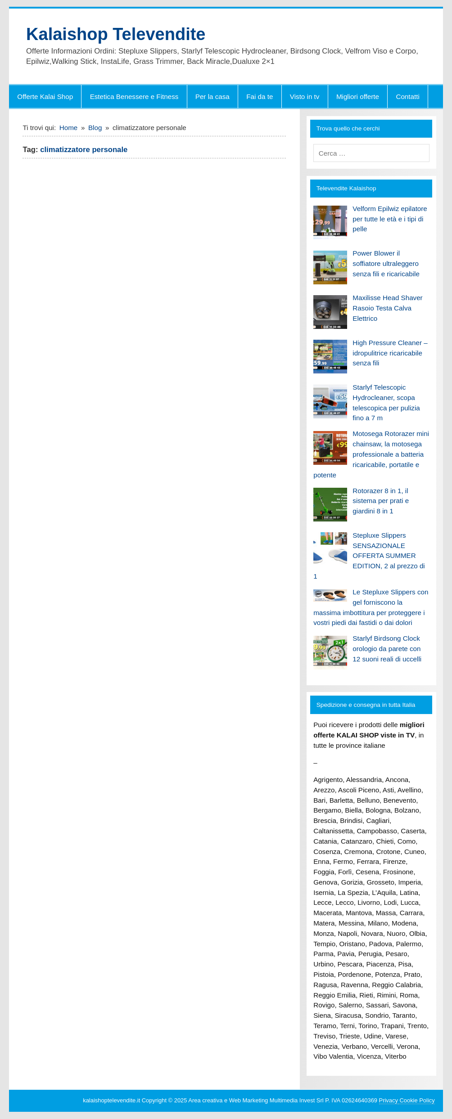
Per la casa (212, 96)
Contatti (407, 96)
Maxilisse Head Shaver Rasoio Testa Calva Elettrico (387, 308)
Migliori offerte (357, 96)
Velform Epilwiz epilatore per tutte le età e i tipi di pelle (390, 219)
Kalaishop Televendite (115, 34)
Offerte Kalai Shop (45, 96)
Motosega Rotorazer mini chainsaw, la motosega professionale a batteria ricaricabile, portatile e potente (371, 454)
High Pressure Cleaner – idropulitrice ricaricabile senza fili (390, 353)
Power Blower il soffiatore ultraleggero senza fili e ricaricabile (386, 263)
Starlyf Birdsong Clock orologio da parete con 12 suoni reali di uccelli (387, 648)
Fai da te (259, 96)
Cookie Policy (416, 1100)
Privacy (388, 1100)
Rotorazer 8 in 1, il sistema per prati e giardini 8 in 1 (381, 501)
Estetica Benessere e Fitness (134, 96)
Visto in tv (305, 96)
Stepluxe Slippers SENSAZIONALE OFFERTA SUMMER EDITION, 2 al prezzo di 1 (369, 555)
